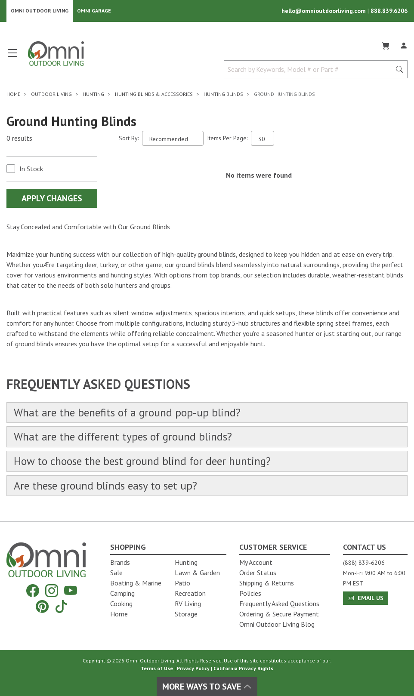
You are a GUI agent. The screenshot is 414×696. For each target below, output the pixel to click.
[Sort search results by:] (173, 138)
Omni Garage (94, 11)
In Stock (31, 169)
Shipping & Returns (266, 583)
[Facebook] (32, 590)
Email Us (365, 598)
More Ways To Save (207, 686)
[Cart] (385, 44)
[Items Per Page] (262, 138)
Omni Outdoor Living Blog (277, 624)
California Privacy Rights (243, 668)
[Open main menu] (12, 57)
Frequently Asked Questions (279, 603)
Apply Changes (52, 198)
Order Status (257, 572)
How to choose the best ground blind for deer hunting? (144, 462)
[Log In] (404, 44)
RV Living (188, 603)
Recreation (190, 593)
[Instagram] (51, 590)
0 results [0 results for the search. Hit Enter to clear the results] (19, 138)
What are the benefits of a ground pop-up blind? (129, 413)
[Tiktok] (61, 606)
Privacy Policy (193, 668)
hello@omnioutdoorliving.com (324, 11)
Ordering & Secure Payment (279, 614)
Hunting (186, 562)
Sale (116, 572)
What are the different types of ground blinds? (125, 438)
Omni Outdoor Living (39, 11)
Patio (182, 583)
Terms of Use (157, 668)
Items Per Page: (227, 138)
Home (119, 614)
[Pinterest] (42, 606)
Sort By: (129, 138)
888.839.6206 (389, 11)
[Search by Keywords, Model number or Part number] (310, 69)
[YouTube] (70, 590)
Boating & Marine (135, 583)
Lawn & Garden (197, 572)
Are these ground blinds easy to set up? (107, 487)
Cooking (121, 603)
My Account (255, 562)
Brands (120, 562)
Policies (250, 593)
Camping (122, 593)
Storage (186, 614)
